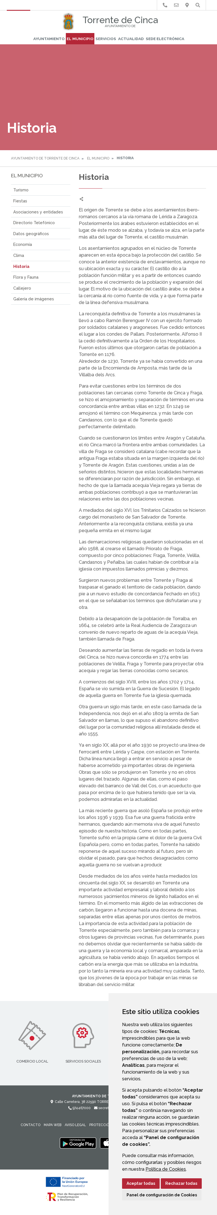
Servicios (106, 38)
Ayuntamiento (49, 38)
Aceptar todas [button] (141, 1183)
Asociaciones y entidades (38, 211)
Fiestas (20, 200)
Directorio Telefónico (34, 222)
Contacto (30, 1125)
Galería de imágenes (33, 298)
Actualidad (131, 38)
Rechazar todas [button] (181, 1183)
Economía (22, 244)
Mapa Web (52, 1125)
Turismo (21, 189)
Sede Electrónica (165, 38)
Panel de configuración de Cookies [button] (162, 1195)
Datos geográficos (31, 233)
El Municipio (80, 38)
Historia (21, 266)
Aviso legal (75, 1125)
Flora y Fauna (25, 277)
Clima (18, 255)
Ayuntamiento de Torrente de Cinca (45, 158)
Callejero (22, 288)
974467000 (79, 1108)
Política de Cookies (166, 1169)
